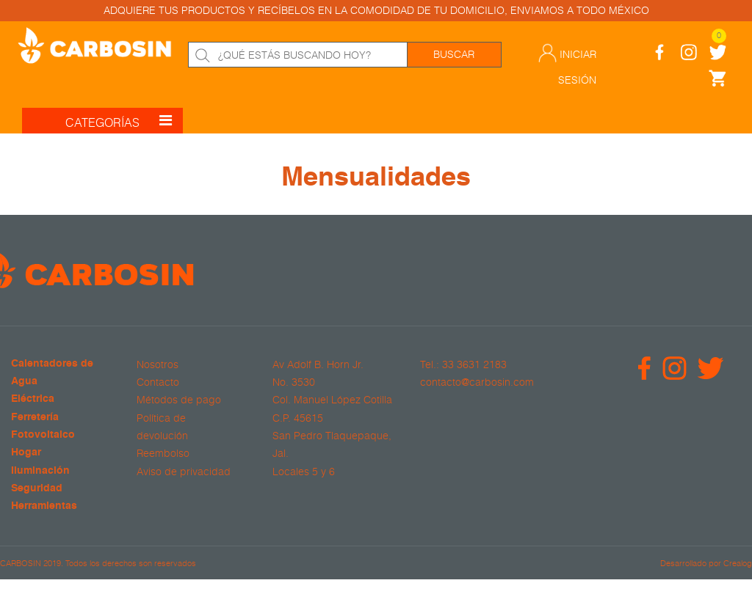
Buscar (453, 54)
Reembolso (163, 453)
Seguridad (36, 489)
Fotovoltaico (43, 435)
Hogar (26, 453)
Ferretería (35, 417)
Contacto (158, 382)
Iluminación (40, 471)
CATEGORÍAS (118, 120)
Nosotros (157, 364)
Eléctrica (32, 399)
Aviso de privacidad (184, 471)
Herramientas (44, 506)
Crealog (737, 563)
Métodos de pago (179, 400)
